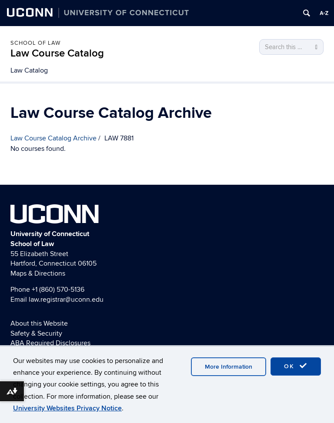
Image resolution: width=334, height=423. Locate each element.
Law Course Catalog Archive (53, 138)
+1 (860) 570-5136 (58, 289)
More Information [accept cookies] (228, 366)
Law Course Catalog (57, 53)
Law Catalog (29, 70)
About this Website (39, 323)
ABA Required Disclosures (50, 343)
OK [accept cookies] (295, 366)
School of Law (35, 43)
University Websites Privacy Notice (67, 408)
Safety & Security (36, 333)
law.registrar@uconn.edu (66, 299)
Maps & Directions (37, 273)
